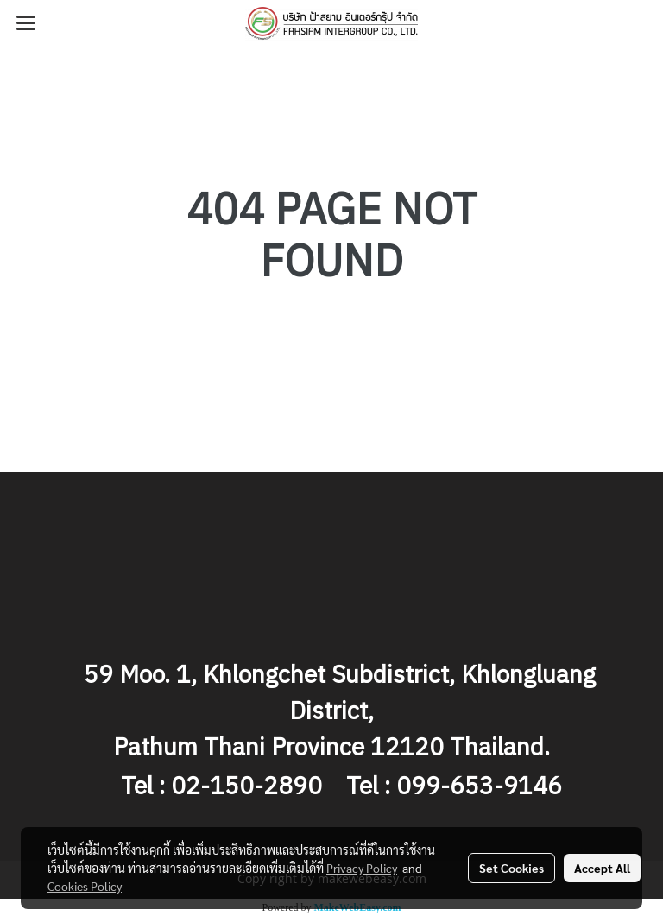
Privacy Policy (361, 867)
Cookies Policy (84, 886)
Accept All (602, 867)
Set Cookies (511, 867)
